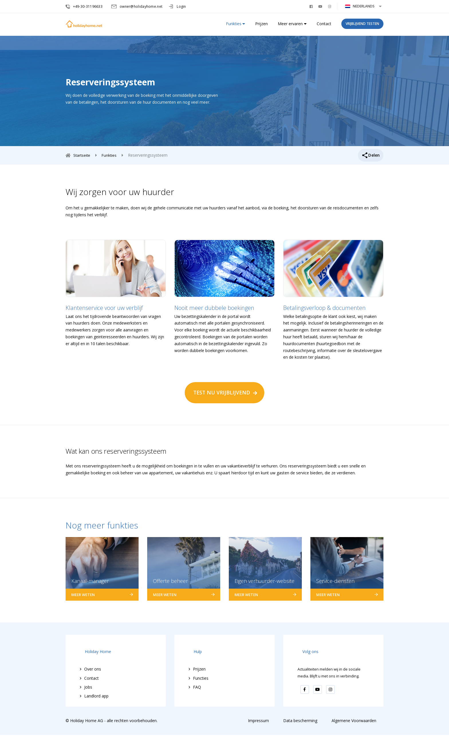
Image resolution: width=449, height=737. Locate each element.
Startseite (83, 155)
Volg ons (306, 650)
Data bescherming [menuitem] (300, 723)
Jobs (88, 682)
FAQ (197, 682)
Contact (324, 26)
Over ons (92, 664)
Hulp (193, 650)
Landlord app (96, 691)
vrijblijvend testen (362, 25)
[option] (116, 293)
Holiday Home (93, 650)
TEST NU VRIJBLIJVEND (221, 392)
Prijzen (261, 26)
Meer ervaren (290, 26)
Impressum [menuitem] (258, 723)
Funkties (233, 26)
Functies (200, 673)
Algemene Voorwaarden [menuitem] (354, 723)
